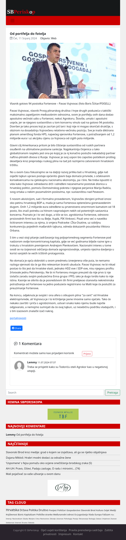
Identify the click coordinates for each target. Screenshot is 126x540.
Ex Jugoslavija (81, 514)
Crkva (37, 519)
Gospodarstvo (73, 510)
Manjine (32, 519)
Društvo (43, 510)
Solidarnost (10, 523)
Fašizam (106, 514)
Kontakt (78, 534)
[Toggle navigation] (12, 20)
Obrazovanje (83, 519)
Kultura (99, 510)
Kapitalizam (30, 514)
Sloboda (31, 523)
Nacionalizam (17, 519)
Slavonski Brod (88, 510)
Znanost (114, 519)
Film (112, 515)
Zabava (98, 519)
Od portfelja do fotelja (29, 434)
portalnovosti (18, 318)
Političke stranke (44, 514)
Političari (61, 510)
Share (16, 328)
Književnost (11, 514)
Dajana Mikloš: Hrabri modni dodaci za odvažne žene (38, 457)
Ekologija (92, 519)
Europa (98, 514)
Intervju (9, 519)
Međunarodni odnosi (63, 514)
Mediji (113, 510)
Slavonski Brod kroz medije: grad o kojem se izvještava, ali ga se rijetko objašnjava (56, 452)
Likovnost (59, 519)
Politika (33, 510)
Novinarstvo (44, 519)
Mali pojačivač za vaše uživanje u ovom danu (33, 474)
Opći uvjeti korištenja (54, 530)
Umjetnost (106, 519)
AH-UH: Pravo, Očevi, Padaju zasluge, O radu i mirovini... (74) (43, 468)
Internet (18, 523)
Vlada (91, 514)
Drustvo (25, 523)
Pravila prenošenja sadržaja (86, 530)
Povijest (53, 510)
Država (24, 510)
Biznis (20, 514)
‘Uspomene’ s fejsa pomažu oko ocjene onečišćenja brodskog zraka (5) (49, 463)
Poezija (75, 519)
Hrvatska (12, 510)
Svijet (106, 510)
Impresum (64, 534)
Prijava (87, 353)
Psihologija (68, 519)
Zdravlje (53, 519)
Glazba (25, 519)
